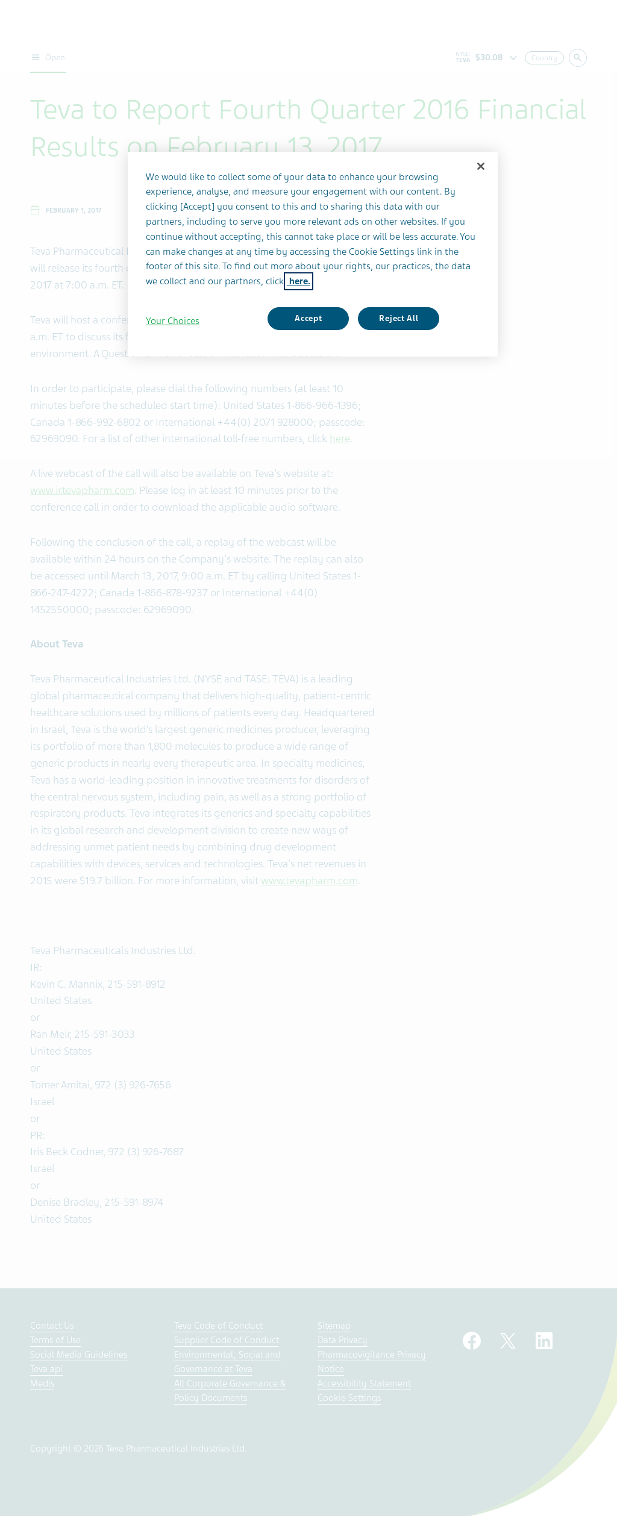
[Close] (481, 166)
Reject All (398, 318)
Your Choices (172, 321)
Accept (308, 318)
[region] (313, 254)
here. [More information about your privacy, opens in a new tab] (298, 281)
